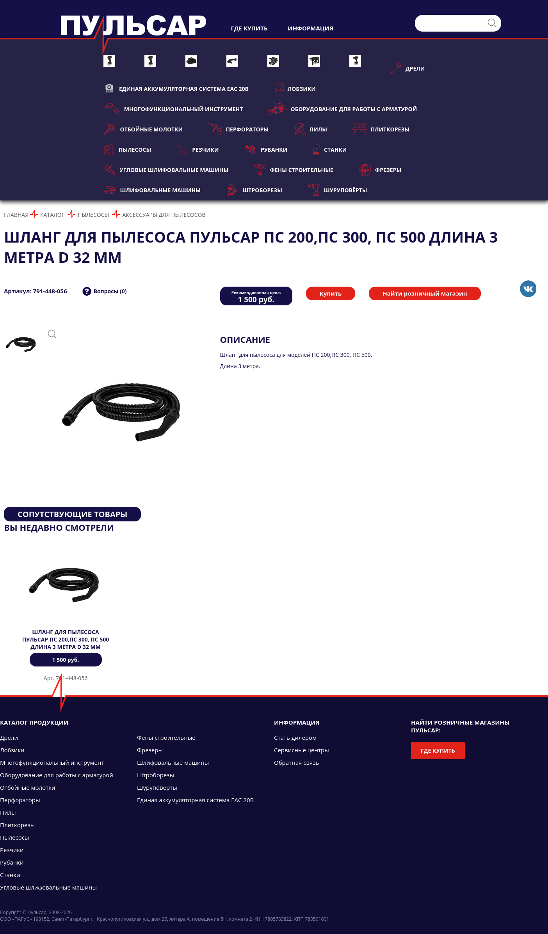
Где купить (438, 750)
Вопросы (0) (109, 291)
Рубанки (266, 149)
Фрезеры (380, 169)
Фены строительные (293, 169)
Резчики (197, 149)
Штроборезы (254, 190)
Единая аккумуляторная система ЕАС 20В (176, 88)
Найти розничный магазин (425, 293)
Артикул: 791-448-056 (35, 291)
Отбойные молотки (143, 129)
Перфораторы (238, 129)
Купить (331, 293)
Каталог (52, 214)
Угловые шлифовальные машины (165, 169)
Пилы (310, 129)
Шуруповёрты (337, 190)
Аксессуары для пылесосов (163, 214)
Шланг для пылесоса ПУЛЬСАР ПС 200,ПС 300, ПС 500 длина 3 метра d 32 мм (65, 639)
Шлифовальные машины (152, 190)
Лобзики (295, 88)
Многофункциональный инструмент (173, 109)
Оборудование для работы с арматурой (342, 109)
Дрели (407, 68)
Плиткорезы (380, 129)
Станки (330, 149)
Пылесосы (127, 149)
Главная (16, 214)
